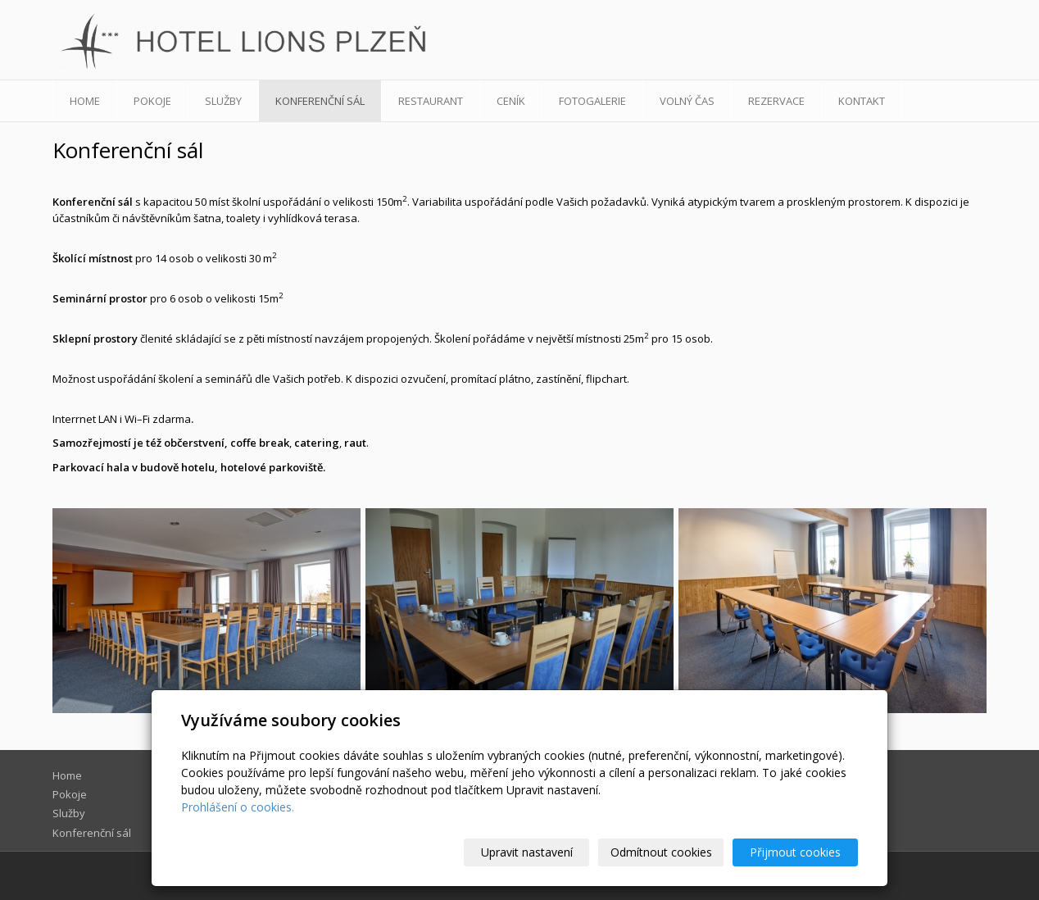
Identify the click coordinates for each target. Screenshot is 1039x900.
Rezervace (776, 100)
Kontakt (861, 100)
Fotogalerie (592, 100)
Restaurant (430, 100)
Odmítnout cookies (661, 852)
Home (85, 100)
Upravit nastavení (527, 852)
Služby (223, 100)
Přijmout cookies (795, 852)
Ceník (511, 100)
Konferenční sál (320, 100)
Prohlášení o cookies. (237, 807)
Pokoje (152, 100)
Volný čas (687, 100)
